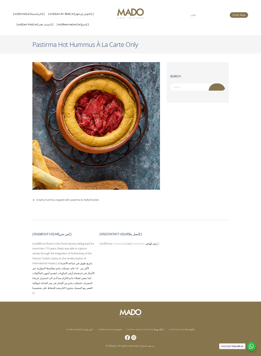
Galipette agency (147, 345)
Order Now (238, 15)
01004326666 (121, 243)
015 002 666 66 (215, 14)
